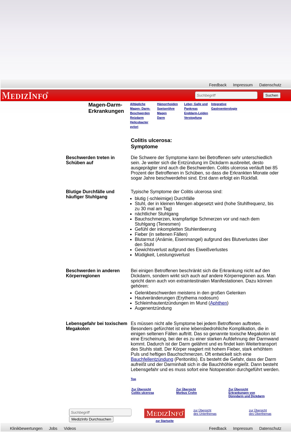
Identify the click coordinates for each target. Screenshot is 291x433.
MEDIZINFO (26, 95)
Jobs (53, 428)
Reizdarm (137, 117)
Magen (162, 113)
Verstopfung (193, 117)
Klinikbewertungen (26, 428)
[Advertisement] (146, 40)
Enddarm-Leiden (196, 113)
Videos (70, 428)
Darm (161, 117)
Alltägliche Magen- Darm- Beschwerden (140, 108)
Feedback (217, 85)
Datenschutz (270, 85)
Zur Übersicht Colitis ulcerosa (142, 391)
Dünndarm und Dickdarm (246, 396)
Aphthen (218, 303)
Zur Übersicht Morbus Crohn (186, 391)
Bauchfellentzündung (152, 359)
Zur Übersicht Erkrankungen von (241, 391)
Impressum (243, 85)
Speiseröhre (166, 108)
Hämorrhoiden (167, 104)
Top (133, 379)
